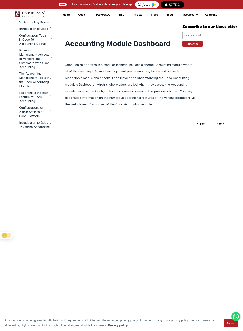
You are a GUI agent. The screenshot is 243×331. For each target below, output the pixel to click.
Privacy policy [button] (118, 325)
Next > (220, 124)
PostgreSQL (102, 14)
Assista (137, 14)
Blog (169, 14)
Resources (187, 14)
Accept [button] (231, 323)
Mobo (154, 14)
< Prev (200, 124)
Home (66, 14)
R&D (121, 14)
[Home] (29, 14)
